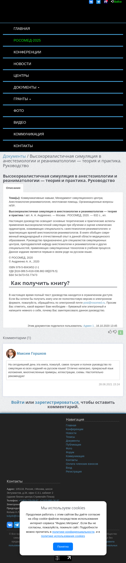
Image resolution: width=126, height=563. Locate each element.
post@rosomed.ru (94, 302)
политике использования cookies (63, 536)
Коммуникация (29, 134)
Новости (22, 64)
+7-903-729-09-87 (28, 500)
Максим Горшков (31, 353)
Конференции (27, 52)
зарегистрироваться (57, 402)
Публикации (73, 444)
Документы (26, 87)
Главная (22, 29)
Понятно (63, 546)
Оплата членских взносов (82, 463)
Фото (19, 111)
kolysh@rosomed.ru (17, 516)
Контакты (23, 146)
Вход (69, 467)
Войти (118, 1)
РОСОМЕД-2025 (27, 40)
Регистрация (74, 471)
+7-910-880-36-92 (49, 500)
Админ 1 (89, 325)
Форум (70, 452)
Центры (21, 76)
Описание (13, 187)
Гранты (22, 99)
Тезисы (70, 436)
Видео (20, 122)
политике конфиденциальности (73, 531)
